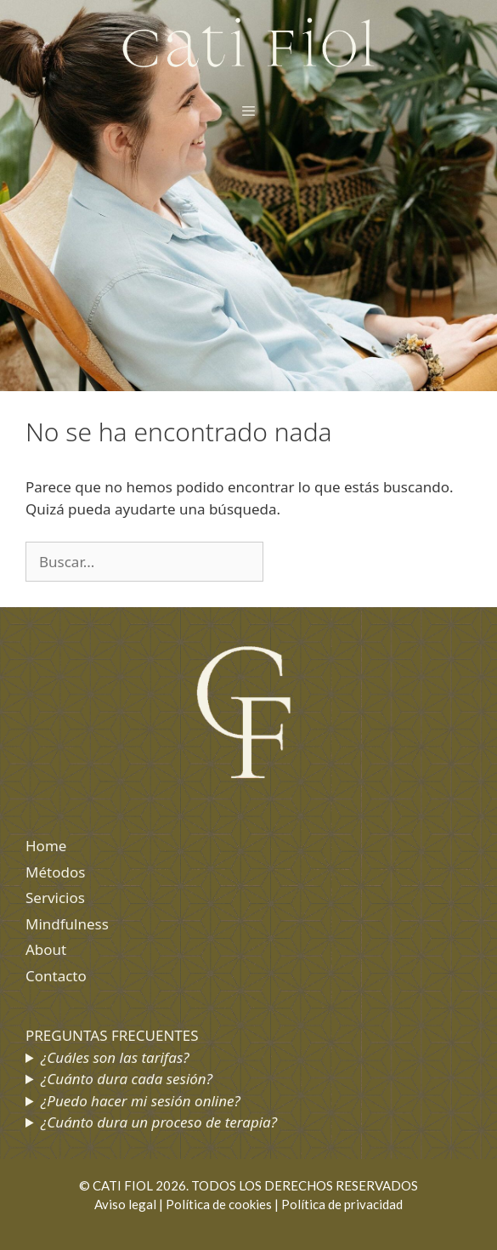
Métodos (55, 872)
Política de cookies (219, 1204)
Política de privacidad (342, 1204)
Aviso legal (125, 1204)
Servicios (55, 897)
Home (45, 845)
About (45, 949)
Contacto (56, 976)
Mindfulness (67, 924)
